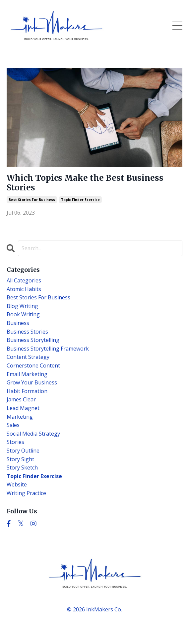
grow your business (32, 382)
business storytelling (33, 340)
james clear (21, 399)
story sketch (22, 467)
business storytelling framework (48, 348)
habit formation (27, 391)
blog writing (22, 306)
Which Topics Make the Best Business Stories (85, 183)
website (17, 484)
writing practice (26, 493)
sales (13, 425)
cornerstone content (33, 365)
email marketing (27, 374)
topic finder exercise (80, 199)
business (18, 323)
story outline (23, 450)
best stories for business (32, 199)
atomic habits (24, 289)
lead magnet (23, 408)
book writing (23, 314)
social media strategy (33, 433)
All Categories (24, 280)
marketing (20, 416)
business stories (27, 331)
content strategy (28, 357)
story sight (20, 459)
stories (15, 442)
